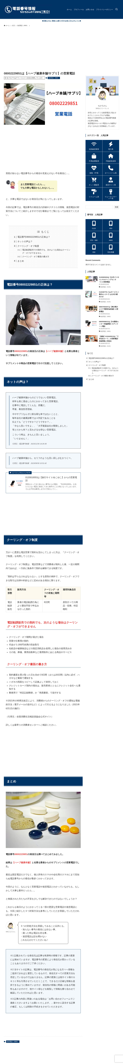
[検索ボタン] (116, 9)
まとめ (20, 261)
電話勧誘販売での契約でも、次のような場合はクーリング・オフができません (105, 370)
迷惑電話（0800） (53, 78)
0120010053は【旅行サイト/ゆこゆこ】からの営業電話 (51, 479)
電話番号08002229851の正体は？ (33, 237)
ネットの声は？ (25, 241)
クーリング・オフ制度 (28, 246)
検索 (116, 207)
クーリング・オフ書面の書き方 (35, 256)
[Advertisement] (61, 46)
